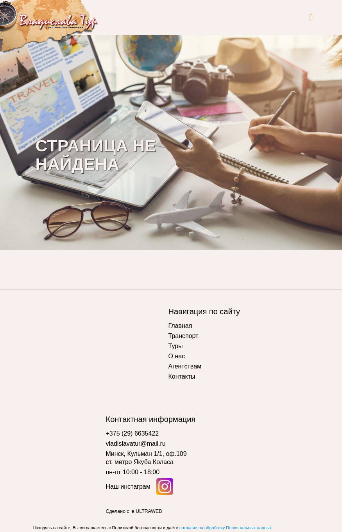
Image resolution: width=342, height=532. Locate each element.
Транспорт (183, 336)
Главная (180, 325)
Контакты (181, 376)
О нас (176, 356)
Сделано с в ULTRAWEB (134, 511)
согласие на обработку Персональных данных (225, 527)
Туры (175, 346)
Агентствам (185, 366)
